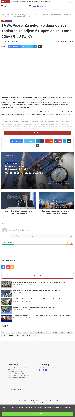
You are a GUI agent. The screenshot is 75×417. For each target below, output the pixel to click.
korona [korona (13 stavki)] (31, 332)
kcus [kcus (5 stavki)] (25, 332)
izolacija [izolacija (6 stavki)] (19, 332)
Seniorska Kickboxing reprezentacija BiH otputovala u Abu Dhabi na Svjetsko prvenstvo (40, 282)
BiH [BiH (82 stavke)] (3, 332)
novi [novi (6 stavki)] (49, 332)
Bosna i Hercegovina (11, 163)
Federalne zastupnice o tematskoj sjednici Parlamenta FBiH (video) (34, 307)
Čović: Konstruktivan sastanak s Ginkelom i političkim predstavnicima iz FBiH (37, 299)
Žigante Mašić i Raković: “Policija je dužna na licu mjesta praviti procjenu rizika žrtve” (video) (42, 315)
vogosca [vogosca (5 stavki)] (36, 335)
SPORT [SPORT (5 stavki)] (4, 335)
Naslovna (5, 15)
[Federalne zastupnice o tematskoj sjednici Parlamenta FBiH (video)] (6, 310)
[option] (37, 170)
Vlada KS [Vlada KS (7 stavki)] (29, 335)
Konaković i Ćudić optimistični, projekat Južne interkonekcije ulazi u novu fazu (30, 1)
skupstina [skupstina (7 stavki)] (69, 332)
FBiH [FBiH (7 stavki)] (13, 332)
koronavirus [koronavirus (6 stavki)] (38, 332)
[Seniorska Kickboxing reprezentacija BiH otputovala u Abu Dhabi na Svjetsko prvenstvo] (6, 284)
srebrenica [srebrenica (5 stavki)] (11, 335)
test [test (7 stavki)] (18, 335)
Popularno (37, 275)
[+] (37, 236)
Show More (37, 133)
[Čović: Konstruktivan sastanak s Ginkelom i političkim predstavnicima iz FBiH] (6, 301)
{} (34, 236)
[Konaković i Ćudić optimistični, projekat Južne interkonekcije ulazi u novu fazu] (6, 293)
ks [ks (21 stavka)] (44, 332)
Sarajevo (21, 15)
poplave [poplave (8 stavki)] (55, 332)
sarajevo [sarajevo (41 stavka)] (62, 332)
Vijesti (14, 15)
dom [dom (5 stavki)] (8, 332)
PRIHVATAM (37, 414)
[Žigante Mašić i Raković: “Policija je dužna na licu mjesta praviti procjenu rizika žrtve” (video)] (6, 318)
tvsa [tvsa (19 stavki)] (23, 335)
